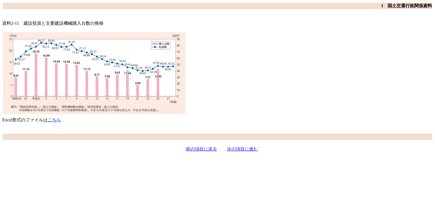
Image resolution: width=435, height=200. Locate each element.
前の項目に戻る (201, 149)
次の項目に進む (242, 149)
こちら (54, 120)
